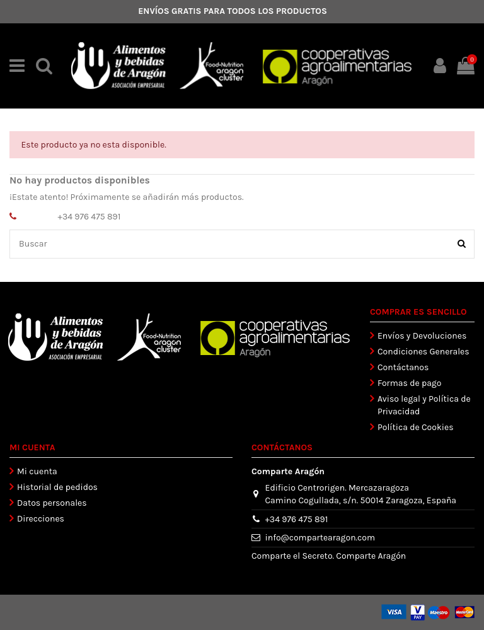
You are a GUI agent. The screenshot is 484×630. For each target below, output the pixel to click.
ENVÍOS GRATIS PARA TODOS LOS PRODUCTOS (232, 11)
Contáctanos (403, 367)
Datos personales (52, 503)
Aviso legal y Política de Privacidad (424, 405)
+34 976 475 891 (89, 216)
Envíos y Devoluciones (421, 335)
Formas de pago (409, 383)
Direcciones (40, 518)
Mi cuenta (37, 471)
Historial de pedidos (57, 487)
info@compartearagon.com (320, 537)
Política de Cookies (415, 427)
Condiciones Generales (423, 351)
